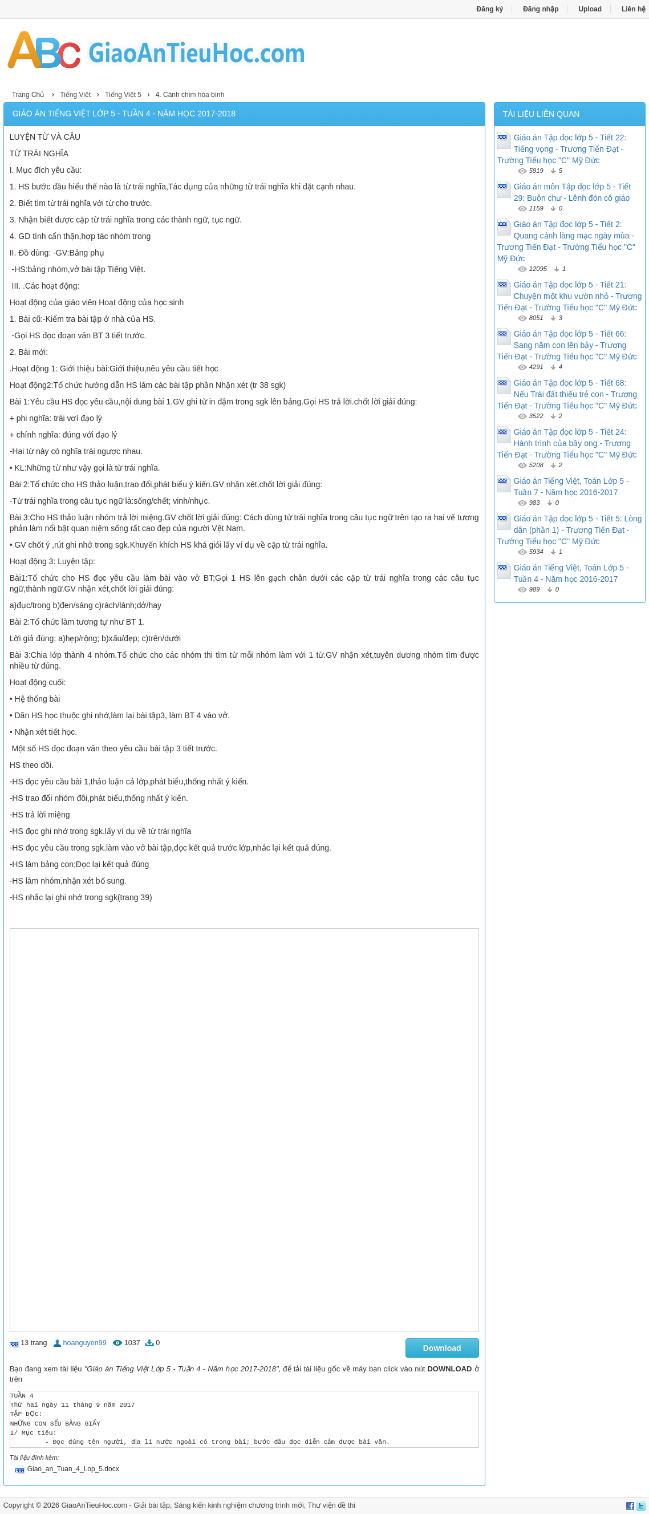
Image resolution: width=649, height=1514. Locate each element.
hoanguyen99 (84, 1343)
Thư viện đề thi (332, 1505)
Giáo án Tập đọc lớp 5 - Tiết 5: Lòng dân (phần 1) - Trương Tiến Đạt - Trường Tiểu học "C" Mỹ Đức (569, 530)
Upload (590, 9)
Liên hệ (634, 9)
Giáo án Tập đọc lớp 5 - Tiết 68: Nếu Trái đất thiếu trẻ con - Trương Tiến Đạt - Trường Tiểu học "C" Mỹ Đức (567, 394)
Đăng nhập (540, 9)
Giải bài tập (151, 1505)
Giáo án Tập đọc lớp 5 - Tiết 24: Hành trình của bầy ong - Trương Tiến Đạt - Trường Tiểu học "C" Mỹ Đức (567, 443)
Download (442, 1348)
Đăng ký (490, 9)
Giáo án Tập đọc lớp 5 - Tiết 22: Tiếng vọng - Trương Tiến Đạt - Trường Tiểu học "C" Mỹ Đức (562, 149)
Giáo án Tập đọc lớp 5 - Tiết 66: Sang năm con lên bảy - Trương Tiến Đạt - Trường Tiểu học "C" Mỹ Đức (567, 345)
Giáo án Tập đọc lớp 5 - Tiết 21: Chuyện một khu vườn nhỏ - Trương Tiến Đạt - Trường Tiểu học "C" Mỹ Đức (569, 296)
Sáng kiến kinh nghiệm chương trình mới (239, 1505)
